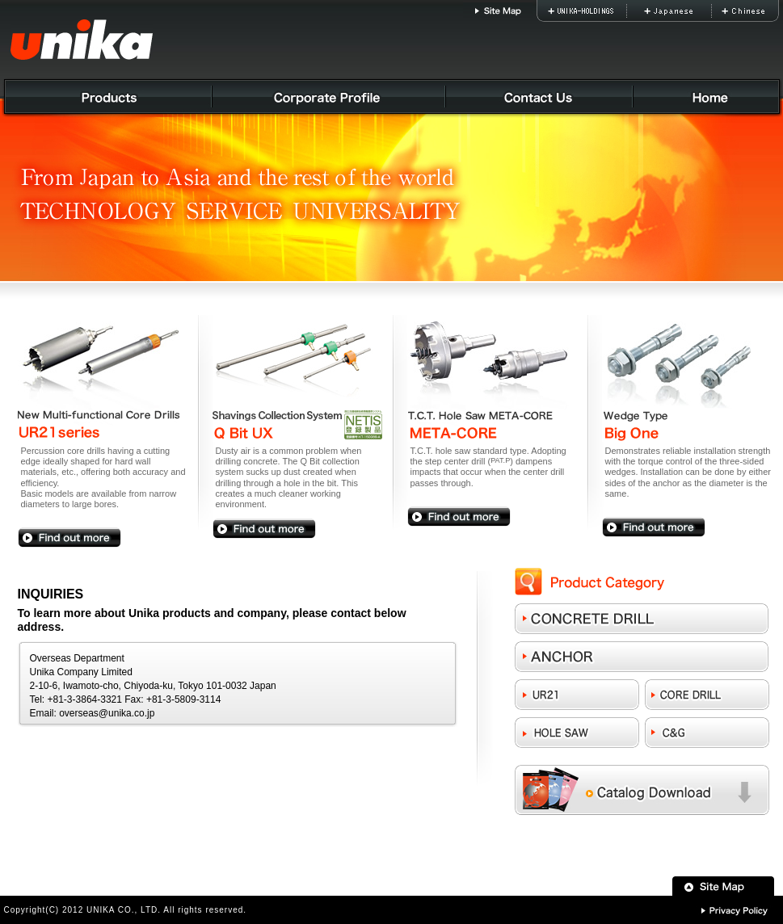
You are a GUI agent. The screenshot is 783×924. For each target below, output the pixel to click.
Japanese (694, 11)
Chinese (754, 11)
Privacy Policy (734, 910)
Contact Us (541, 99)
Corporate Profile (331, 99)
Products (107, 99)
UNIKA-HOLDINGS (598, 11)
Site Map (498, 11)
